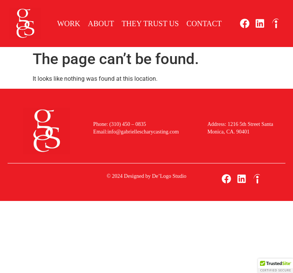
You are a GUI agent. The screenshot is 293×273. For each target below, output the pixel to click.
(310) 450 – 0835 (127, 124)
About (101, 23)
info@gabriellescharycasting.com (143, 132)
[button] (275, 266)
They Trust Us (150, 23)
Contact (204, 23)
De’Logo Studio (169, 176)
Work (68, 23)
